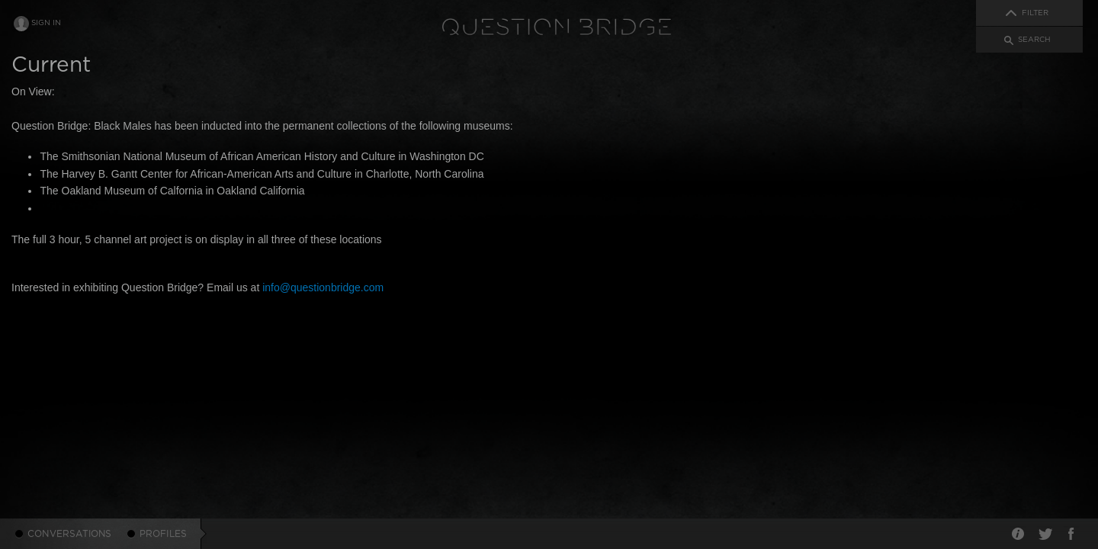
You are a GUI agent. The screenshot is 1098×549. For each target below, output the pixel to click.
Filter (1035, 13)
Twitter (1044, 533)
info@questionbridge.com (323, 287)
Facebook (1071, 533)
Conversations (69, 533)
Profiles (164, 533)
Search (1034, 39)
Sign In (46, 23)
